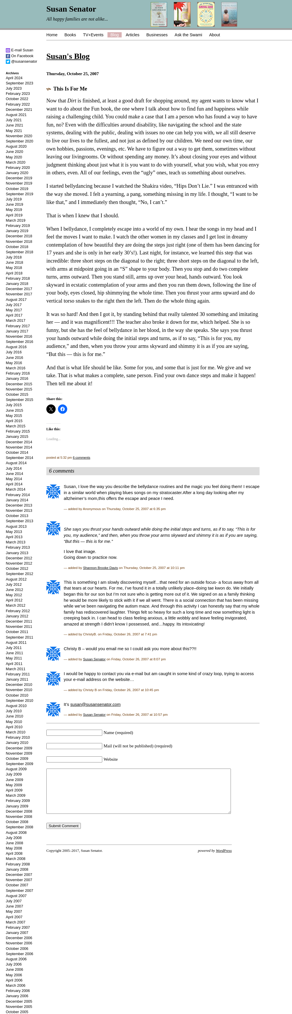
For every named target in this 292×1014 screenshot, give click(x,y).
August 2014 (16, 463)
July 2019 (14, 199)
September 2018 (19, 252)
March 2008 (15, 858)
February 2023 (18, 93)
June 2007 (14, 906)
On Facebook (19, 56)
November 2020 (19, 136)
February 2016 (18, 373)
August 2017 (16, 299)
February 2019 (18, 225)
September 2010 (19, 700)
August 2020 (16, 146)
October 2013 (17, 516)
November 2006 (19, 943)
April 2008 (14, 853)
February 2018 (18, 278)
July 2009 (14, 774)
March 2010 (15, 732)
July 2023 (14, 88)
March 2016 (15, 368)
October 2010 (17, 695)
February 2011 (18, 674)
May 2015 (14, 415)
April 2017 (14, 315)
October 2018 (17, 247)
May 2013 (14, 531)
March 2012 (15, 605)
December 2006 (19, 938)
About (214, 34)
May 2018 (14, 267)
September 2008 (19, 827)
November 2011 (19, 626)
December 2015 (19, 384)
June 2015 (14, 410)
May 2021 (14, 131)
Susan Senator (94, 659)
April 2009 (14, 790)
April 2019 (14, 215)
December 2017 (19, 289)
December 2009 (19, 748)
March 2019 (15, 220)
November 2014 (19, 447)
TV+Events (93, 34)
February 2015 (18, 431)
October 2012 (17, 568)
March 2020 (15, 162)
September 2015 (19, 399)
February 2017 (18, 326)
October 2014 (17, 452)
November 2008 (19, 816)
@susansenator (21, 61)
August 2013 (16, 526)
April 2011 (14, 663)
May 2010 (14, 722)
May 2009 (14, 785)
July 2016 (14, 352)
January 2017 (17, 331)
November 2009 (19, 753)
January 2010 (17, 742)
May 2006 (14, 975)
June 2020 (14, 151)
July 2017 (14, 305)
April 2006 (14, 980)
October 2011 (17, 632)
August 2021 (16, 115)
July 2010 (14, 711)
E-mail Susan (19, 50)
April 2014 (14, 484)
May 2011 (14, 658)
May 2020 (14, 157)
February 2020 (18, 167)
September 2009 (19, 764)
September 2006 (19, 954)
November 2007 (19, 880)
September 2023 (19, 83)
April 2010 (14, 727)
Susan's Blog (68, 56)
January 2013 (17, 553)
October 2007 (17, 885)
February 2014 (18, 495)
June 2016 (14, 357)
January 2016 (17, 378)
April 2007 (14, 917)
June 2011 (14, 653)
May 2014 (14, 479)
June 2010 (14, 716)
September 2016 (19, 341)
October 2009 (17, 758)
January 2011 (17, 679)
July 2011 (14, 648)
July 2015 (14, 405)
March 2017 (15, 320)
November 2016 (19, 336)
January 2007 (17, 932)
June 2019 (14, 204)
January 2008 (17, 869)
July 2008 (14, 838)
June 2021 (14, 125)
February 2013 (18, 547)
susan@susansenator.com (95, 704)
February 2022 (18, 104)
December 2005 (19, 1001)
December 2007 (19, 874)
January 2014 (17, 500)
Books (70, 34)
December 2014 (19, 442)
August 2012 (16, 579)
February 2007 (18, 927)
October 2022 (17, 99)
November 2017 (19, 294)
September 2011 (19, 637)
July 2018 (14, 257)
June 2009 (14, 780)
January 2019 (17, 231)
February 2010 (18, 737)
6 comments (81, 457)
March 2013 (15, 542)
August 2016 (16, 347)
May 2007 (14, 911)
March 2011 (15, 669)
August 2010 (16, 706)
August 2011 (16, 642)
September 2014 (19, 458)
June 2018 (14, 262)
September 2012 (19, 574)
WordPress (224, 859)
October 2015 (17, 394)
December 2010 (19, 684)
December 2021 (19, 109)
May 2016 (14, 363)
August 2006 (16, 959)
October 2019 (17, 189)
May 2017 (14, 310)
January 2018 (17, 283)
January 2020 (17, 173)
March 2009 (15, 795)
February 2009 (18, 800)
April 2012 (14, 600)
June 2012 (14, 590)
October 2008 (17, 822)
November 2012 (19, 563)
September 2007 (19, 890)
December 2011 (19, 621)
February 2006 (18, 990)
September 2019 (19, 194)
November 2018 (19, 241)
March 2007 (15, 922)
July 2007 (14, 901)
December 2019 (19, 178)
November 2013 (19, 510)
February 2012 (18, 611)
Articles (132, 34)
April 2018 (14, 273)
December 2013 (19, 505)
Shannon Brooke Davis (100, 568)
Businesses (157, 34)
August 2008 (16, 832)
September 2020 (19, 141)
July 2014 (14, 468)
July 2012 (14, 584)
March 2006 (15, 985)
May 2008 (14, 848)
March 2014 (15, 489)
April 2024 (14, 78)
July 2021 (14, 120)
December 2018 (19, 236)
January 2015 (17, 436)
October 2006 (17, 948)
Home (51, 34)
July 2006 (14, 964)
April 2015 (14, 421)
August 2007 (16, 896)
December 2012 (19, 558)
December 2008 (19, 811)
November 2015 (19, 389)
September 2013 (19, 521)
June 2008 (14, 843)
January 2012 (17, 616)
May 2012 (14, 595)
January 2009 (17, 806)
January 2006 (17, 996)
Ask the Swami (188, 34)
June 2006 (14, 969)
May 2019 (14, 209)
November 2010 (19, 690)
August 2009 (16, 769)
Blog (114, 34)
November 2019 (19, 183)
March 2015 (15, 426)
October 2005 (17, 1012)
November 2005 (19, 1006)
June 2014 (14, 473)
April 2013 (14, 537)
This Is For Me (70, 89)
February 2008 (18, 864)
